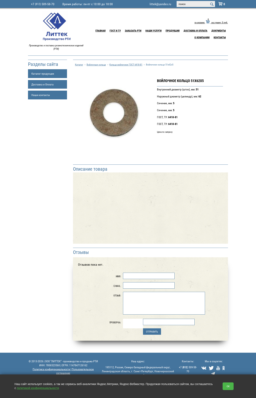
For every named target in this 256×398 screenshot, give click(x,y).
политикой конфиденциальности (38, 388)
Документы (218, 30)
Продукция (173, 30)
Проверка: (115, 322)
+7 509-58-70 (42, 4)
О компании (202, 37)
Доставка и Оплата (195, 30)
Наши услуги (153, 30)
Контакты (220, 37)
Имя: (118, 276)
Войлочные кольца (96, 64)
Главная (100, 30)
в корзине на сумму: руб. (211, 22)
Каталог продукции (42, 73)
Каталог (79, 64)
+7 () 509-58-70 (188, 369)
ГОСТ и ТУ (115, 30)
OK (228, 386)
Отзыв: (117, 295)
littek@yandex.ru (160, 4)
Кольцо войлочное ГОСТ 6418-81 (125, 64)
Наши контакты (40, 95)
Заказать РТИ (133, 30)
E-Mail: (117, 285)
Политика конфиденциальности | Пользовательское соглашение (63, 371)
